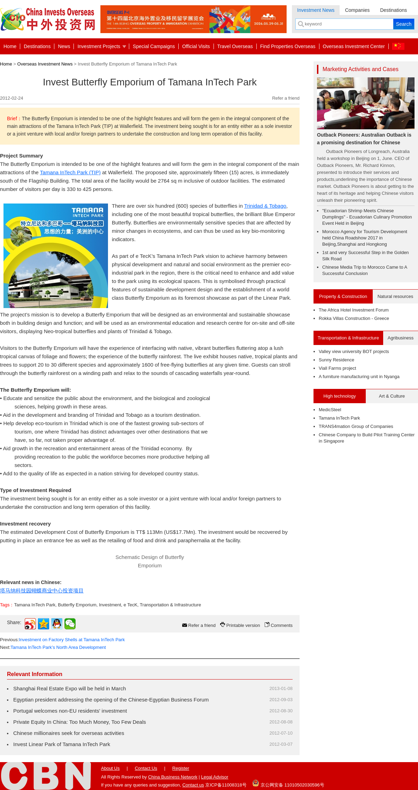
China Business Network (173, 777)
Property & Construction (343, 296)
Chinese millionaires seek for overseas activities (68, 733)
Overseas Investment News (45, 64)
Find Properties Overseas (288, 46)
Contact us (193, 785)
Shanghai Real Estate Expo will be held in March (69, 688)
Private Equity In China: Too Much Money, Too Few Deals (79, 722)
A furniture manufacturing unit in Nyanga (359, 376)
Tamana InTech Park (34, 604)
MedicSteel (330, 409)
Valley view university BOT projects (354, 351)
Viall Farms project (337, 368)
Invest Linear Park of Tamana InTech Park (61, 744)
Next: (53, 647)
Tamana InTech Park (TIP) (70, 172)
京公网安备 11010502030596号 (288, 783)
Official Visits (196, 46)
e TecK (131, 604)
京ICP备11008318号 (226, 785)
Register (180, 768)
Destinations (393, 10)
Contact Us (146, 768)
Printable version (243, 625)
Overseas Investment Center (354, 46)
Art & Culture (392, 396)
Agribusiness (400, 337)
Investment (110, 604)
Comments (282, 625)
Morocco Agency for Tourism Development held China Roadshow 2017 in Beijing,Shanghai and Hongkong (364, 238)
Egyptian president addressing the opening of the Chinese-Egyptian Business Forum (111, 700)
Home (9, 46)
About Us (110, 768)
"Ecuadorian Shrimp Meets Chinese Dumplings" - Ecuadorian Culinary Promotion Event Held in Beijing (367, 217)
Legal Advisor (214, 777)
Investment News (315, 10)
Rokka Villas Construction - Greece (354, 318)
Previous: (62, 639)
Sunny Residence (336, 359)
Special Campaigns (154, 46)
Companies (357, 10)
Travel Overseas (235, 46)
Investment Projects (98, 46)
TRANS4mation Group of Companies (356, 426)
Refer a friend (286, 98)
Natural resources (395, 296)
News (64, 46)
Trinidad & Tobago (265, 206)
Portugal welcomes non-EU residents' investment (70, 711)
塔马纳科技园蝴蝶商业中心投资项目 (42, 590)
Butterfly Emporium (77, 604)
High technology (339, 396)
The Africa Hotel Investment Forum (354, 310)
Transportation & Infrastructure (170, 604)
